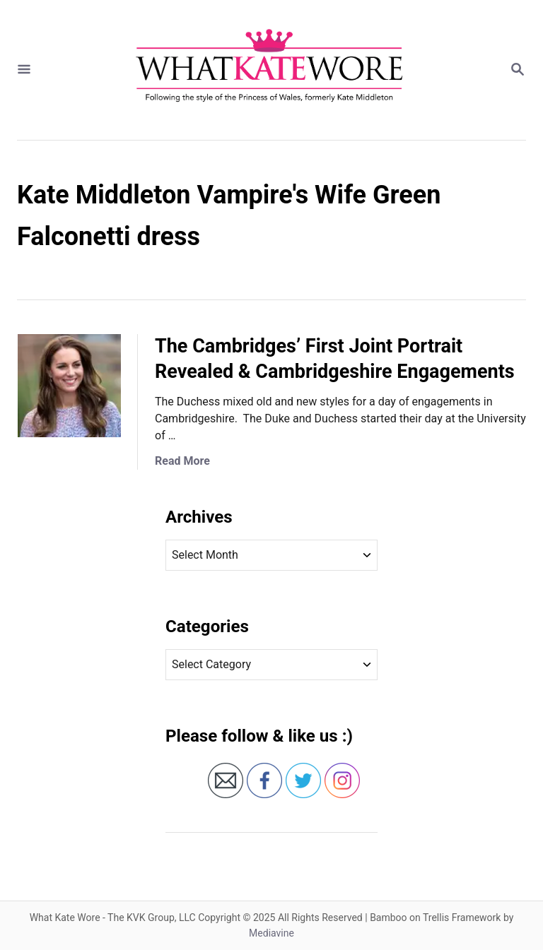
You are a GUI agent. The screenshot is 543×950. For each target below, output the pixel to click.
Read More (182, 461)
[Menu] (24, 70)
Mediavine (271, 933)
